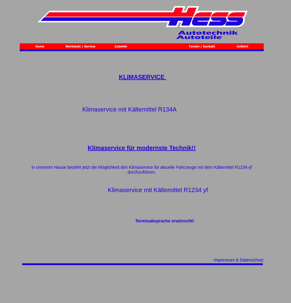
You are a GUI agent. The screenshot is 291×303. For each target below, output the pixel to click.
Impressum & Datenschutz (238, 260)
